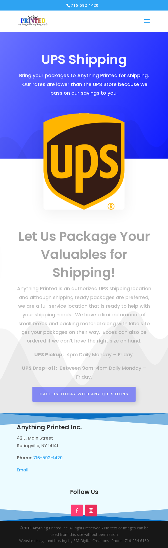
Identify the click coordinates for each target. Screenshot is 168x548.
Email (22, 470)
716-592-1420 (48, 458)
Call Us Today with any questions (84, 394)
